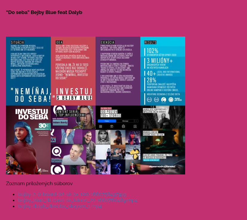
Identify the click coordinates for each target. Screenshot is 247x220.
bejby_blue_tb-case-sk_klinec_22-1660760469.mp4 (77, 200)
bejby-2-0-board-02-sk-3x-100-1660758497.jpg (72, 194)
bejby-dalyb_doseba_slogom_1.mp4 (60, 206)
